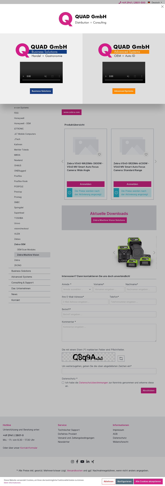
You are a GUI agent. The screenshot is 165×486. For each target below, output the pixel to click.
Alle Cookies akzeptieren (148, 481)
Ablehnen (108, 481)
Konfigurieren (125, 481)
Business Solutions (41, 91)
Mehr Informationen (12, 483)
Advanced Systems (123, 91)
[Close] (162, 6)
